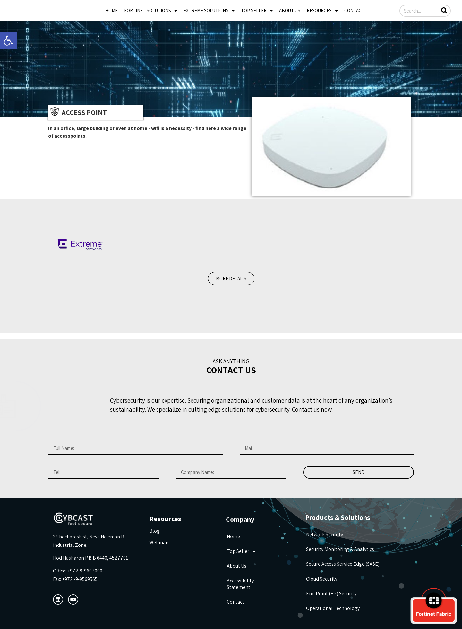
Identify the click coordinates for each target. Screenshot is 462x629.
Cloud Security (321, 578)
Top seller (257, 10)
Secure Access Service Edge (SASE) (343, 564)
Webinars (159, 542)
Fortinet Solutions (150, 10)
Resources (322, 10)
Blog (154, 531)
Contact (354, 10)
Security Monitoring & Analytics (340, 549)
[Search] (444, 10)
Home (111, 10)
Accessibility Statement (240, 583)
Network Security (324, 534)
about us (289, 10)
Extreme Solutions (209, 10)
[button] (231, 278)
